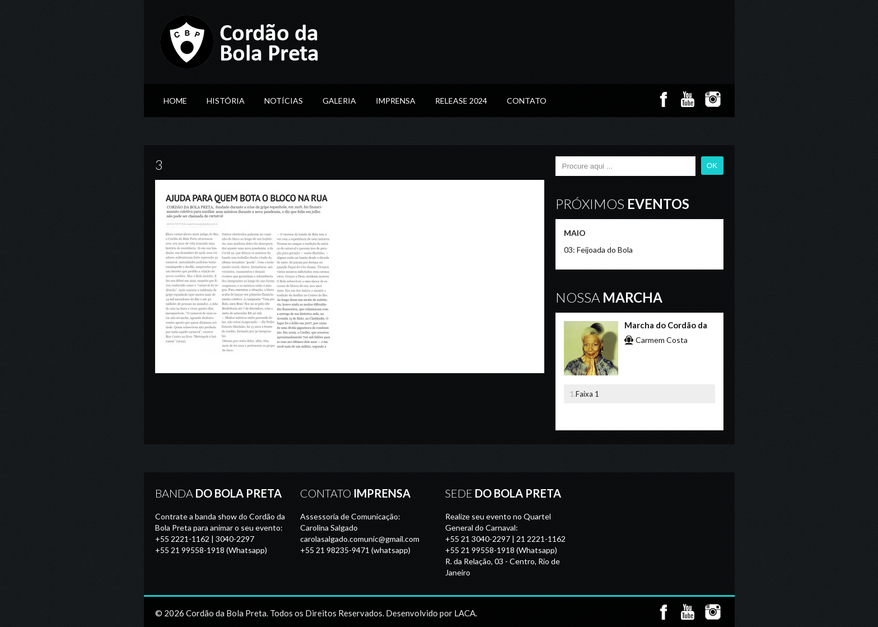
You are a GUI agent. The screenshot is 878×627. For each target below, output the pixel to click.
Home (175, 100)
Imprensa (395, 100)
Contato (527, 100)
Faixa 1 (587, 393)
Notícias (283, 100)
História (226, 100)
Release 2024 (461, 100)
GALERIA (339, 100)
